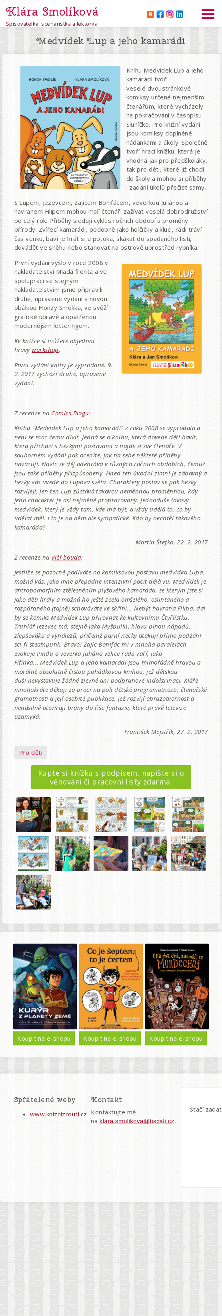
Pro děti (31, 752)
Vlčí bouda (66, 557)
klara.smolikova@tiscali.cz (137, 1121)
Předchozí (20, 994)
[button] (33, 814)
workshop (45, 350)
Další (201, 994)
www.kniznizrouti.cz (58, 1114)
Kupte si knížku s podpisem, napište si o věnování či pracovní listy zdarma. (111, 777)
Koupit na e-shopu (93, 1038)
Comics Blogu (70, 413)
